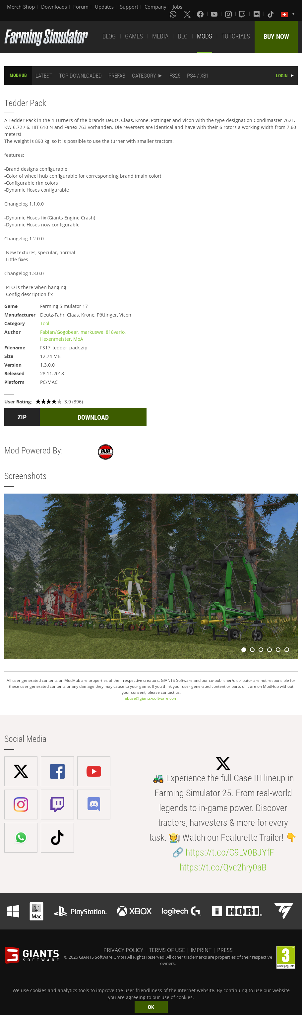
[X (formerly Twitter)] (187, 14)
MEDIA (160, 36)
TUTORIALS (235, 36)
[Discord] (257, 14)
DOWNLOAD (93, 417)
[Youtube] (215, 14)
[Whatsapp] (174, 14)
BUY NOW (276, 36)
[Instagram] (229, 14)
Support (129, 6)
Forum (81, 6)
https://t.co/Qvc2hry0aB (223, 867)
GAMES (134, 36)
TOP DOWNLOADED (80, 75)
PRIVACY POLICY (123, 950)
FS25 (174, 75)
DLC (183, 36)
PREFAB (116, 75)
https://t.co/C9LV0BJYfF (230, 852)
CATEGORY (144, 75)
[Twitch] (243, 14)
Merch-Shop (21, 6)
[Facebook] (201, 14)
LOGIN (282, 75)
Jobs (177, 6)
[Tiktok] (271, 14)
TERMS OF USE (167, 950)
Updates (104, 6)
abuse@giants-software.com (151, 698)
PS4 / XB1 (198, 75)
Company (155, 6)
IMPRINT (201, 950)
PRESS (225, 950)
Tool (44, 323)
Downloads (54, 6)
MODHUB (18, 75)
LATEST (43, 75)
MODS (204, 36)
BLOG (109, 36)
